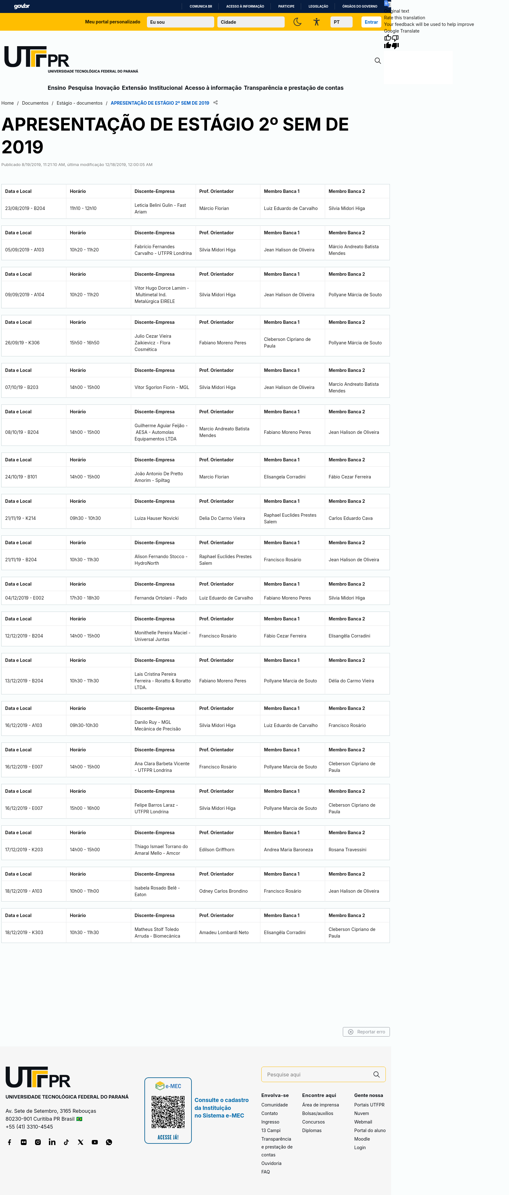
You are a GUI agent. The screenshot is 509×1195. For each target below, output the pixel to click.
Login (360, 1147)
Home (7, 103)
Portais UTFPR (369, 1104)
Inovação (107, 87)
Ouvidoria (271, 1163)
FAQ (265, 1171)
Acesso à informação (245, 6)
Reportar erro (366, 1032)
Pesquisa (80, 87)
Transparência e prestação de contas (294, 87)
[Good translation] (387, 41)
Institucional (166, 87)
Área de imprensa (320, 1104)
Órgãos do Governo (359, 6)
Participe (286, 6)
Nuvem (361, 1113)
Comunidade (274, 1104)
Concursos (313, 1121)
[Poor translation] (395, 41)
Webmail (363, 1121)
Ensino (57, 87)
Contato (269, 1113)
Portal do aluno (370, 1130)
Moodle (362, 1139)
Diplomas (312, 1130)
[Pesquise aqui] (317, 1074)
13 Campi (271, 1130)
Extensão (134, 87)
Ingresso (270, 1121)
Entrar (371, 22)
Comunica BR (201, 6)
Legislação (318, 6)
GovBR (22, 6)
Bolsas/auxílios (317, 1113)
